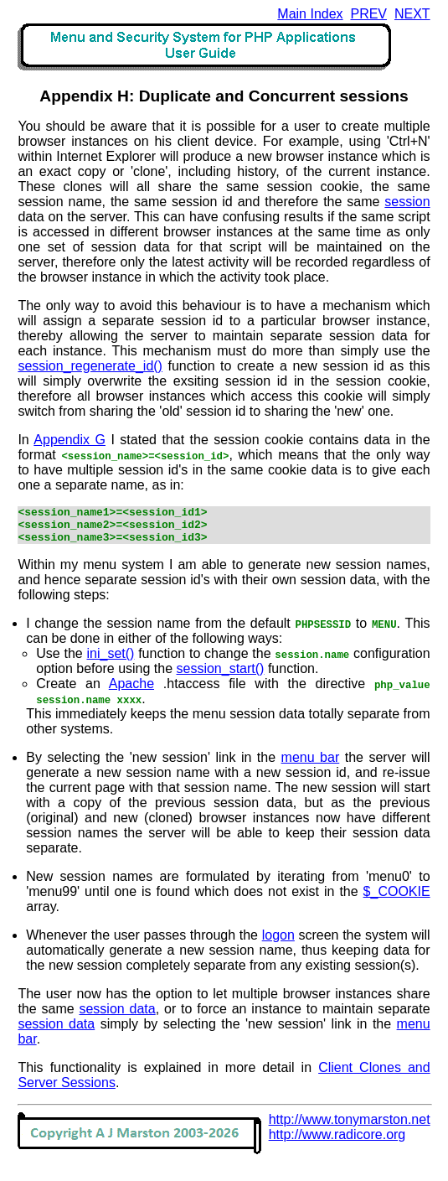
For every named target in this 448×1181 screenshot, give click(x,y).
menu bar (310, 765)
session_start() (221, 676)
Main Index (309, 14)
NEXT (412, 14)
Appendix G (69, 440)
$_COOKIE (396, 899)
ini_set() (111, 661)
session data (117, 1016)
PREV (368, 14)
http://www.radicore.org (337, 1142)
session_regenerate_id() (90, 366)
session (407, 201)
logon (278, 942)
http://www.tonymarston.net (349, 1127)
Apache (131, 691)
